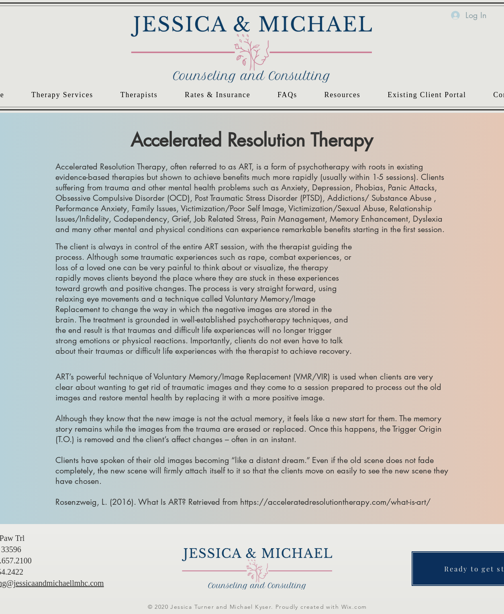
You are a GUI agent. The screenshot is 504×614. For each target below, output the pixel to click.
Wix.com (354, 606)
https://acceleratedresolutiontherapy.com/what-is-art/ (335, 502)
